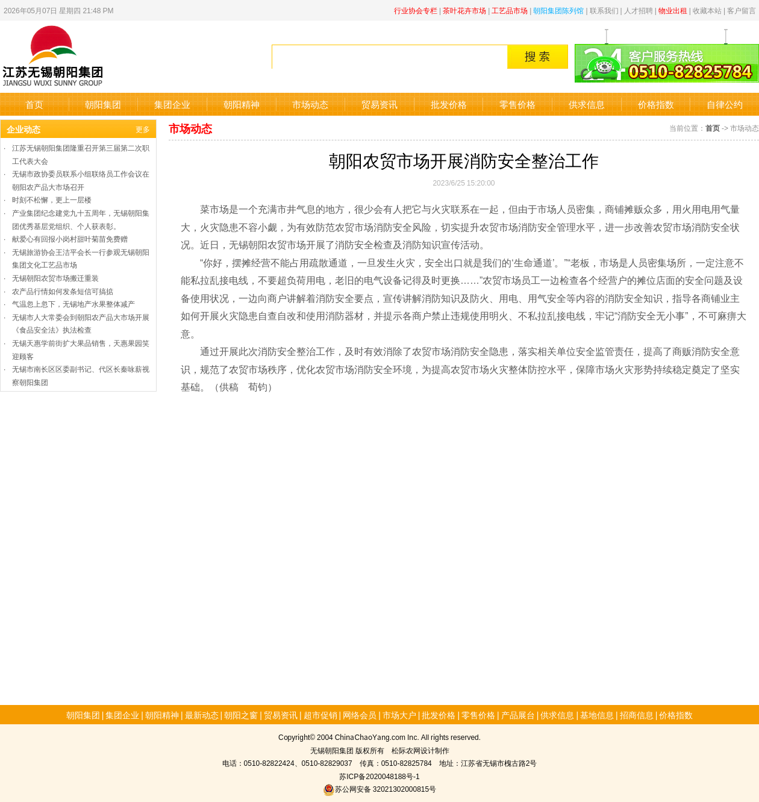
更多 (143, 129)
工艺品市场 (510, 10)
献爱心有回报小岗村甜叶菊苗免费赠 (70, 238)
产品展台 (518, 715)
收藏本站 (707, 10)
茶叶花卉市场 (464, 10)
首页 (34, 104)
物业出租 (672, 10)
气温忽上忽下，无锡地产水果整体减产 (73, 303)
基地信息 (597, 715)
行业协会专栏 (415, 10)
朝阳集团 (103, 104)
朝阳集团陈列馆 (558, 10)
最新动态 (202, 715)
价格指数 (656, 104)
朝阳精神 (241, 104)
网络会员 (359, 715)
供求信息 (587, 104)
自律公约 (725, 104)
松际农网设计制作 (420, 750)
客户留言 (741, 10)
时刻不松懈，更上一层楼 (52, 199)
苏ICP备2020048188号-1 (379, 776)
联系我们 (604, 10)
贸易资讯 (379, 104)
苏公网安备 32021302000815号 (379, 788)
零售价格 (517, 104)
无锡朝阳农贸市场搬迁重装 (55, 277)
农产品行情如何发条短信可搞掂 (62, 291)
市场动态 (310, 104)
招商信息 (637, 715)
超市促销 (320, 715)
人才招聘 (638, 10)
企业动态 (23, 129)
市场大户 (399, 715)
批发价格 (449, 104)
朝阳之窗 (241, 715)
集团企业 (172, 104)
